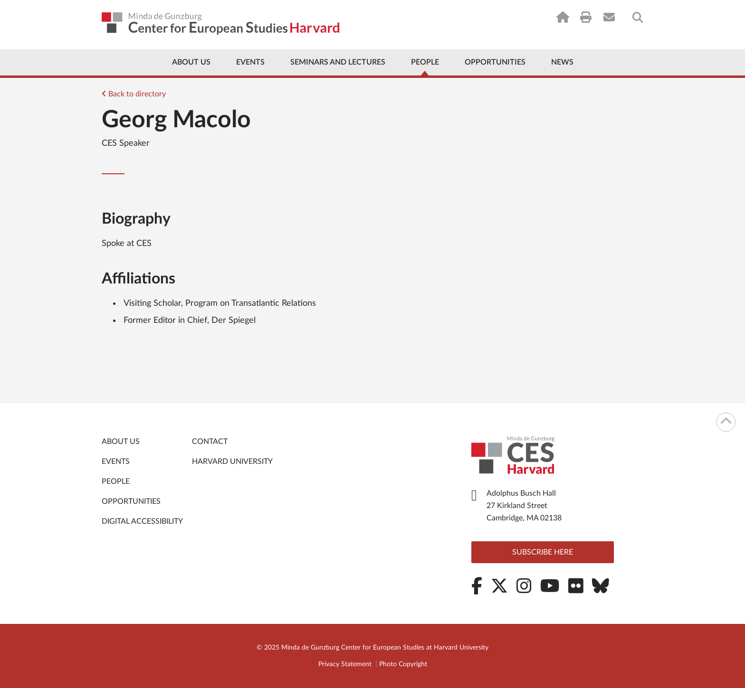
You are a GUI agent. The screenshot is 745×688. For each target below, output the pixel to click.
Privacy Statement (345, 664)
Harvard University (232, 461)
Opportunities (495, 62)
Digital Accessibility (142, 521)
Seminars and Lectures (337, 62)
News (562, 62)
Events (250, 62)
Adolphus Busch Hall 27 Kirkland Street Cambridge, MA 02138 (524, 506)
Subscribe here (542, 552)
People (425, 62)
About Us (191, 62)
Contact (210, 441)
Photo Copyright (403, 664)
